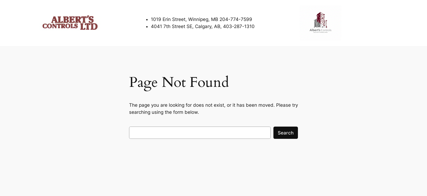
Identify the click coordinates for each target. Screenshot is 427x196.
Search (286, 133)
